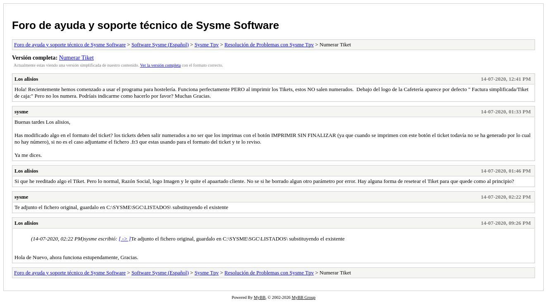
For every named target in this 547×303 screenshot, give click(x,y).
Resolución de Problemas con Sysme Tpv (269, 44)
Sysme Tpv (206, 44)
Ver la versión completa (160, 65)
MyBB (259, 297)
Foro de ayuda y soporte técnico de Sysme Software (145, 25)
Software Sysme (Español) (160, 44)
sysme (21, 111)
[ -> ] (125, 239)
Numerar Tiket (76, 57)
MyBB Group (303, 297)
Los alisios (26, 79)
